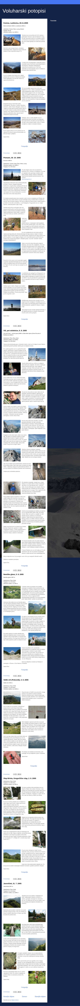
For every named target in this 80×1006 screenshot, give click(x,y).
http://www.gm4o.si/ (26, 179)
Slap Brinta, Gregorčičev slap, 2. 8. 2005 (19, 778)
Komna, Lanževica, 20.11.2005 (15, 23)
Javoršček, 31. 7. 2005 (12, 883)
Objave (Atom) (14, 1000)
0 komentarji (6, 153)
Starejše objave (40, 996)
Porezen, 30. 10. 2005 (12, 158)
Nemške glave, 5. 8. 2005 (13, 574)
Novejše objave (8, 996)
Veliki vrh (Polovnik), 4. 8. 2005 (15, 680)
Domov (24, 996)
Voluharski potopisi (24, 11)
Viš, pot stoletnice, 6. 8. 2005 (15, 330)
